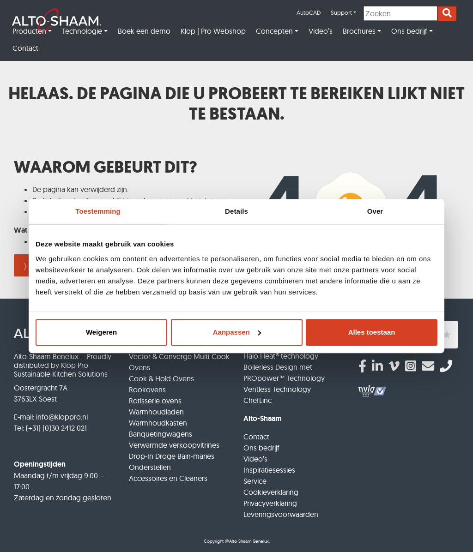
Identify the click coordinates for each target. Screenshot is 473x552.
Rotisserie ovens (155, 400)
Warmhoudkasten (158, 422)
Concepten (274, 31)
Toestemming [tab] (98, 211)
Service (255, 481)
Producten (29, 31)
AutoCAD (309, 12)
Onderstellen (150, 467)
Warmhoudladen (156, 411)
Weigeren (101, 332)
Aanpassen (237, 332)
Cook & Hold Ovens (161, 378)
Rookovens (147, 389)
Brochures (359, 31)
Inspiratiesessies (269, 469)
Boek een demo (144, 31)
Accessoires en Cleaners (168, 478)
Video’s (321, 31)
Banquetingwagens (160, 433)
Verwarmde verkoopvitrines (174, 445)
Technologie (82, 31)
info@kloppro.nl (62, 416)
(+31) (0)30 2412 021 (56, 427)
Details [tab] (236, 211)
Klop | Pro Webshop (213, 31)
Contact (25, 48)
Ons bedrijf (409, 31)
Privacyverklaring (270, 503)
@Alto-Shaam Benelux (247, 541)
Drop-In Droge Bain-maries (171, 456)
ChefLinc (257, 400)
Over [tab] (375, 211)
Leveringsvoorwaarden (280, 514)
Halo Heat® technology (280, 355)
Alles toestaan (371, 332)
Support (341, 12)
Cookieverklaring (270, 492)
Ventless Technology (277, 389)
